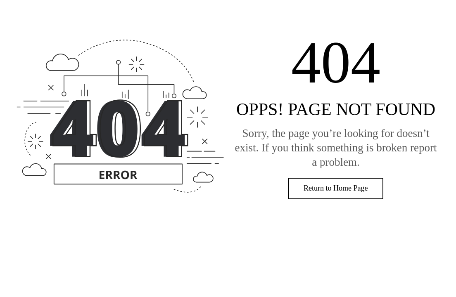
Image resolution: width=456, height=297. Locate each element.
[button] (335, 188)
